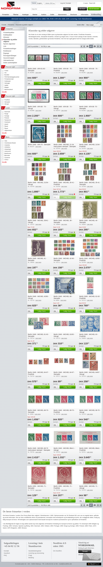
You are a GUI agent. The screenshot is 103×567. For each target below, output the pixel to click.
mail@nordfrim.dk (65, 564)
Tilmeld (86, 551)
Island (6, 124)
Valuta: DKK (50, 3)
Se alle (4, 92)
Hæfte (6, 85)
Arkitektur (7, 147)
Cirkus (6, 159)
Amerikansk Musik (10, 143)
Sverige (6, 116)
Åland (6, 126)
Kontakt (68, 3)
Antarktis (7, 145)
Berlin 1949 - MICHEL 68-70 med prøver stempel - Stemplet (39, 449)
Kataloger (25, 14)
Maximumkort (8, 89)
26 (87, 46)
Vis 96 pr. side (45, 46)
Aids (5, 141)
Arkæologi (7, 149)
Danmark (7, 111)
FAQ (5, 555)
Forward (97, 46)
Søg (67, 8)
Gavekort (7, 553)
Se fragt (29, 80)
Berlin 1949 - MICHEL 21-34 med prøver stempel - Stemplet (65, 145)
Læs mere (81, 554)
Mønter (35, 14)
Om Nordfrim (57, 551)
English (39, 3)
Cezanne (7, 157)
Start (81, 46)
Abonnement (62, 14)
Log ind (62, 3)
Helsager (7, 83)
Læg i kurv (43, 83)
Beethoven (7, 153)
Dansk (34, 3)
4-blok (6, 70)
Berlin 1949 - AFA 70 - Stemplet (39, 144)
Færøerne (7, 120)
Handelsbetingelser (34, 551)
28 (95, 46)
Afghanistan (8, 130)
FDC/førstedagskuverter (11, 77)
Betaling (31, 557)
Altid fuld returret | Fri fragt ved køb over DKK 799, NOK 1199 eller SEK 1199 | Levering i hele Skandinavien (51, 19)
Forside (4, 25)
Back (84, 46)
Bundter (6, 75)
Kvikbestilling (96, 14)
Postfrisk (7, 100)
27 (91, 46)
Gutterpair (7, 81)
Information (84, 14)
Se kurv (82, 8)
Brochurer (73, 14)
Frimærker (5, 14)
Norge (6, 114)
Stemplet (7, 102)
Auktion (43, 14)
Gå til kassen (94, 8)
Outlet (52, 14)
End (100, 46)
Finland (6, 118)
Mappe (6, 87)
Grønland (7, 122)
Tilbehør (15, 14)
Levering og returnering (36, 553)
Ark (5, 73)
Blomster (7, 155)
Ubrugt (6, 104)
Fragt (30, 555)
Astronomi (7, 151)
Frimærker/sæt (9, 79)
